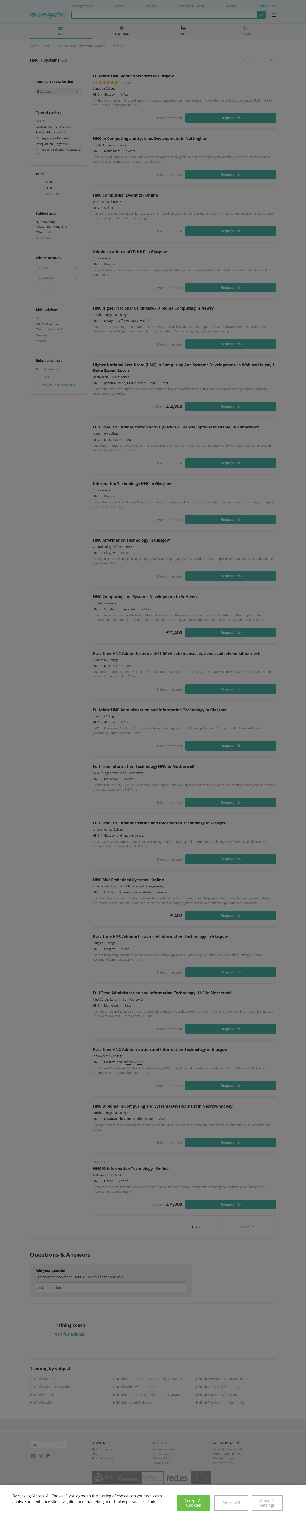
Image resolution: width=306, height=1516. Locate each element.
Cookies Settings (267, 1503)
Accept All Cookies (193, 1503)
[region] (153, 1500)
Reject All (231, 1502)
